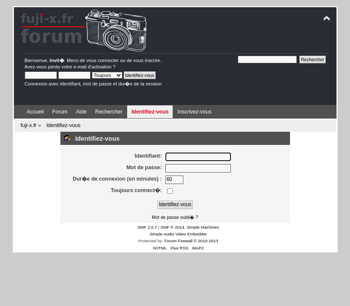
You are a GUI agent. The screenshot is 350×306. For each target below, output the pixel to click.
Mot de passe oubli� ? (175, 217)
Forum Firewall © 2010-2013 (191, 240)
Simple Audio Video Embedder (178, 234)
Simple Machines (203, 227)
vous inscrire (147, 60)
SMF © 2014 (172, 227)
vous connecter (102, 60)
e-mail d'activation (92, 66)
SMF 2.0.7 (147, 227)
